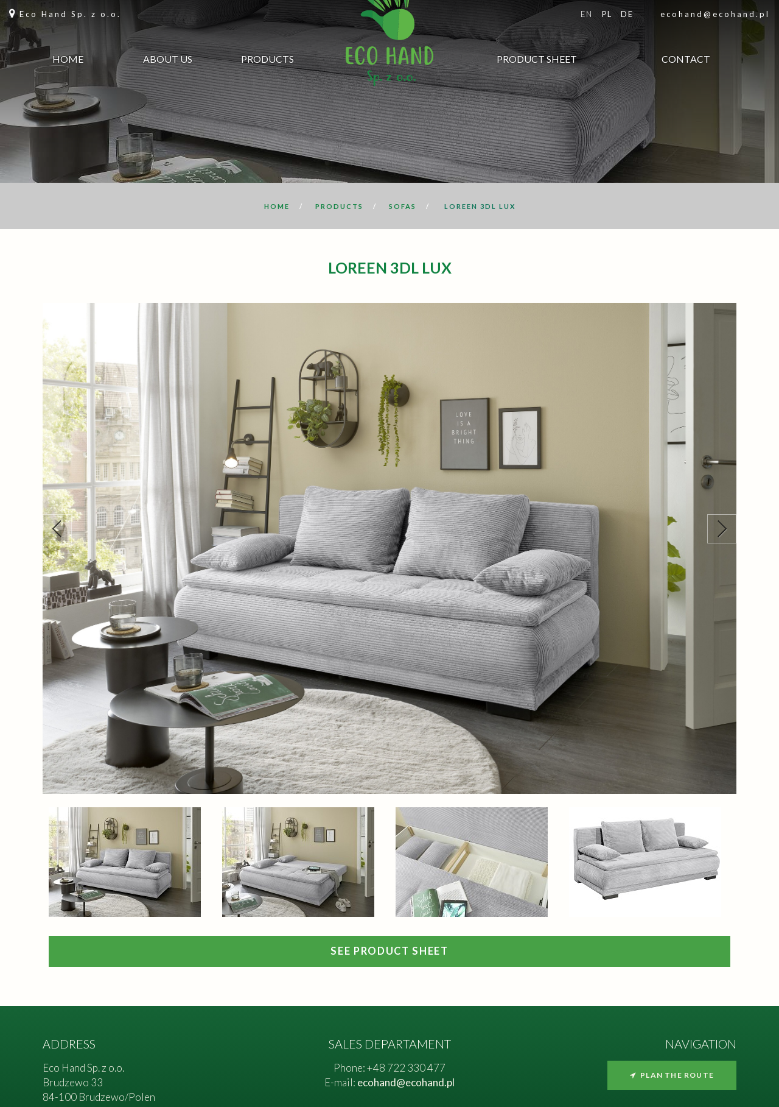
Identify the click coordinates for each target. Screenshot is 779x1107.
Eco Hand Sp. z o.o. (70, 14)
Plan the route (672, 1075)
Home (67, 60)
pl (607, 14)
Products (267, 60)
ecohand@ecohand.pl (715, 14)
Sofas (402, 206)
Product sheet (537, 60)
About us (167, 60)
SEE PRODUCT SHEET (389, 951)
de (627, 14)
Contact (686, 60)
